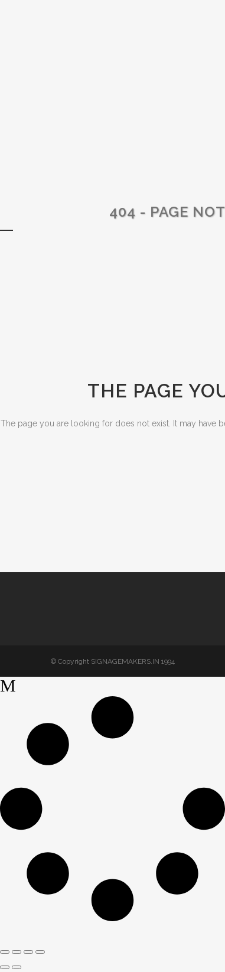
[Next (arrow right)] (16, 967)
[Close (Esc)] (40, 952)
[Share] (28, 952)
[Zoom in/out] (4, 952)
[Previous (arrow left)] (4, 967)
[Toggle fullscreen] (16, 952)
